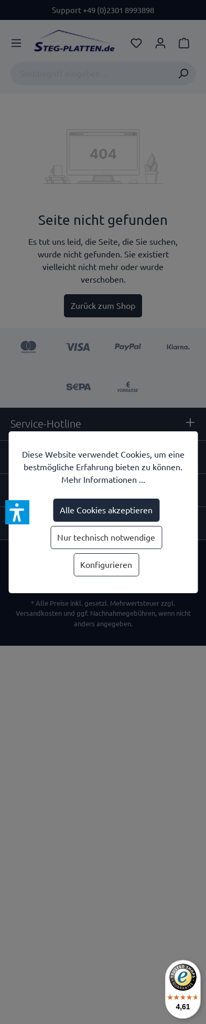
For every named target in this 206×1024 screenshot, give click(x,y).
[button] (17, 512)
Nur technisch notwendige (106, 537)
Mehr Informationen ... (103, 479)
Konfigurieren (106, 565)
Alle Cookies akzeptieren (106, 510)
